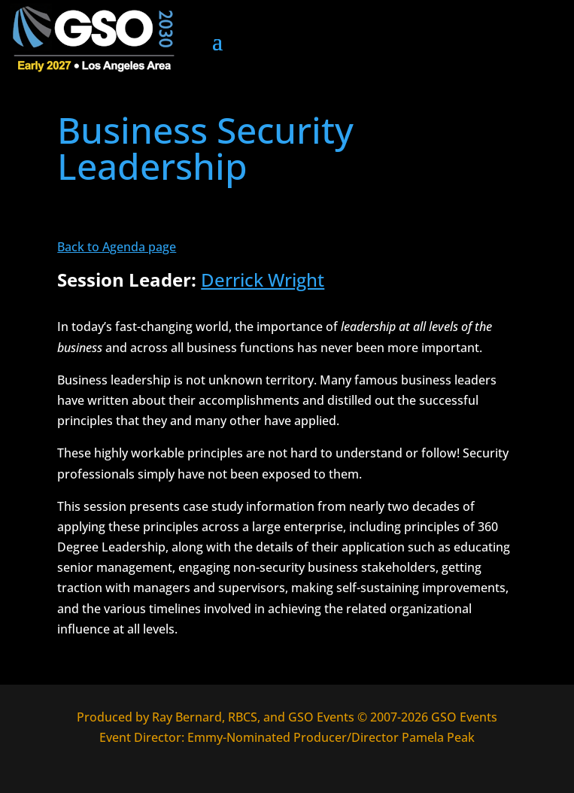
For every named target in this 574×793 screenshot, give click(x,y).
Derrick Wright (262, 279)
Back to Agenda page (116, 247)
